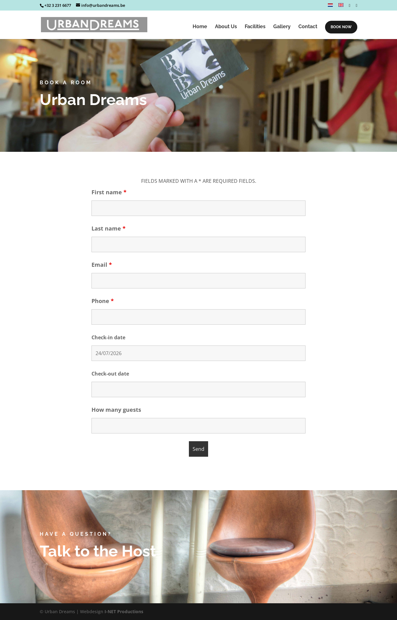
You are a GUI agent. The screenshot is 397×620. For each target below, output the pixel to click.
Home (200, 26)
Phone (102, 301)
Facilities (255, 26)
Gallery (282, 26)
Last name (108, 228)
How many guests (116, 409)
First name (109, 192)
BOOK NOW (341, 27)
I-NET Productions (124, 611)
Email (101, 264)
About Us (226, 26)
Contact (307, 26)
